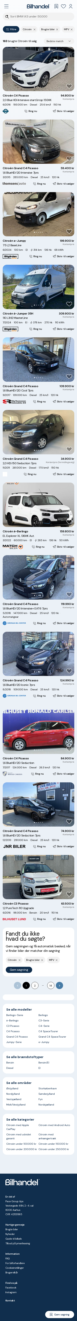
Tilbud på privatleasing (17, 1243)
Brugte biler (11, 1229)
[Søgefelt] (40, 16)
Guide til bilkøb (13, 1238)
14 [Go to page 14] (51, 985)
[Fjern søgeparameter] (57, 29)
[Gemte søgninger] (56, 6)
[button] (38, 69)
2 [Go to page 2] (35, 985)
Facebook (10, 1287)
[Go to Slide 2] (36, 87)
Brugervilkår (11, 1272)
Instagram (10, 1292)
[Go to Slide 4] (40, 87)
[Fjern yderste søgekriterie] (35, 29)
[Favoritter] (63, 6)
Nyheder (10, 1234)
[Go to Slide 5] (42, 87)
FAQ (7, 1258)
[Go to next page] (59, 985)
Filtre (11, 29)
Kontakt (10, 1300)
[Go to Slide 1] (34, 87)
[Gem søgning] (59, 1314)
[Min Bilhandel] (70, 6)
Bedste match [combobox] (55, 41)
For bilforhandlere (15, 1263)
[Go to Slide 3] (38, 87)
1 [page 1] (26, 985)
